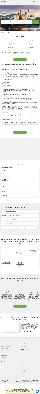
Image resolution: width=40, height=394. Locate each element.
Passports (5, 3)
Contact (27, 3)
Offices (2, 361)
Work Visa (10, 3)
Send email (4, 186)
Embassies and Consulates (6, 350)
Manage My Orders (24, 346)
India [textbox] (18, 22)
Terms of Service (4, 355)
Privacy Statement (4, 353)
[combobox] (4, 22)
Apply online (35, 22)
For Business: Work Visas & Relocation (27, 351)
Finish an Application (24, 343)
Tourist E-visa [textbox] (11, 22)
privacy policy (20, 392)
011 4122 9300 (23, 367)
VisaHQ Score (3, 357)
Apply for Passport (4, 344)
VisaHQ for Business (24, 349)
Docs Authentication (16, 3)
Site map (22, 363)
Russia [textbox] (2, 22)
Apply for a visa (3, 343)
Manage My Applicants (24, 344)
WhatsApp (15, 26)
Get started (20, 59)
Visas (1, 3)
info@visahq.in (23, 365)
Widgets (23, 3)
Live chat (8, 25)
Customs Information (4, 348)
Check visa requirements (5, 346)
